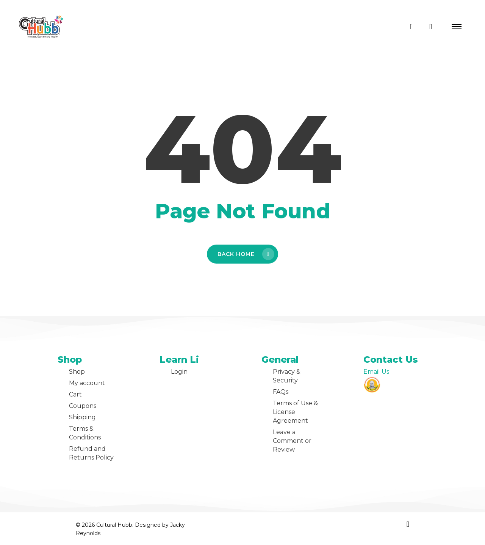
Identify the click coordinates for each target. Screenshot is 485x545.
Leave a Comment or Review (292, 440)
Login (179, 371)
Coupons (82, 405)
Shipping (82, 417)
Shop (77, 371)
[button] (456, 26)
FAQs (280, 391)
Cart (75, 394)
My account (87, 383)
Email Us (376, 371)
